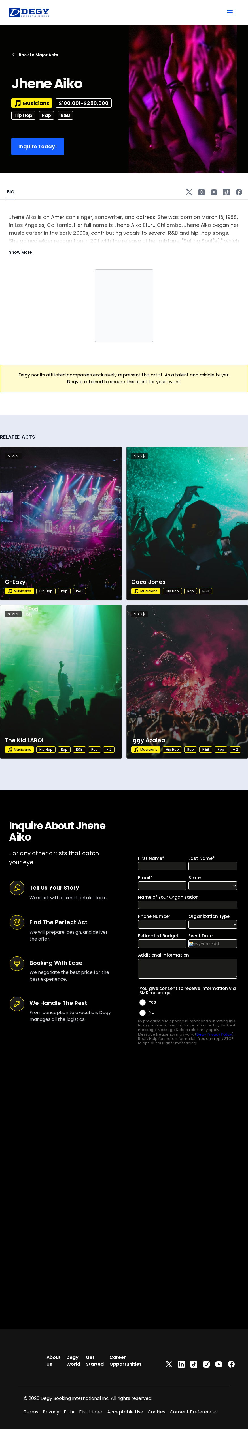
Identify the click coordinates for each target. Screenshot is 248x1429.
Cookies (156, 1412)
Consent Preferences (194, 1412)
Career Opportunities (125, 1360)
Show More (20, 252)
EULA (69, 1412)
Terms (31, 1412)
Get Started (95, 1360)
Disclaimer (91, 1412)
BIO (10, 192)
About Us (53, 1360)
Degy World (73, 1360)
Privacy (51, 1412)
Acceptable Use (125, 1412)
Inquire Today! (37, 146)
